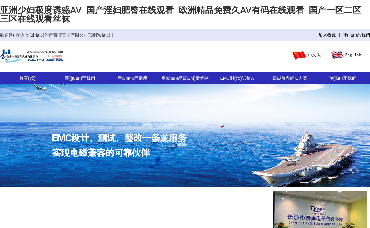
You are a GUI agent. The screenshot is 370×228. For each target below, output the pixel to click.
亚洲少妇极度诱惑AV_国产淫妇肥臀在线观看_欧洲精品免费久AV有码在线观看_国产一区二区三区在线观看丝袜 (180, 14)
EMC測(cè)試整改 (237, 78)
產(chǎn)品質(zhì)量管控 (185, 78)
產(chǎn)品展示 (133, 78)
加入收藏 (327, 34)
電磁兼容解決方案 (290, 78)
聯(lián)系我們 (356, 34)
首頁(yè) (27, 78)
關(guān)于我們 (80, 78)
